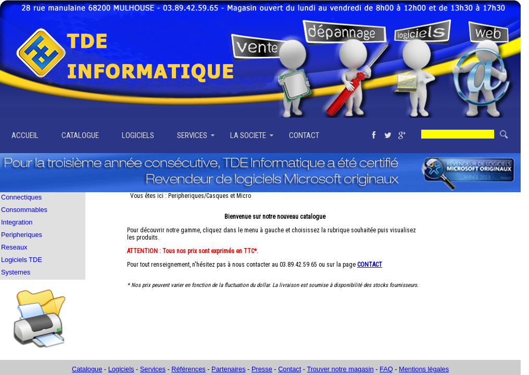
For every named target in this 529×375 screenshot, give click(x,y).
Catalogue (87, 369)
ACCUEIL (25, 135)
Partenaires (228, 369)
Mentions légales (424, 369)
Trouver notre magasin (340, 369)
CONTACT (304, 135)
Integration (16, 222)
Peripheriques (21, 235)
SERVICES (192, 135)
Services (153, 369)
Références (188, 369)
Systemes (15, 272)
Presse (261, 369)
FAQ (386, 369)
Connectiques (21, 197)
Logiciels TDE (21, 260)
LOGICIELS (138, 135)
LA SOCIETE (248, 135)
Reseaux (14, 247)
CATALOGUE (80, 135)
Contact (289, 369)
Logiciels (121, 369)
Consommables (24, 210)
